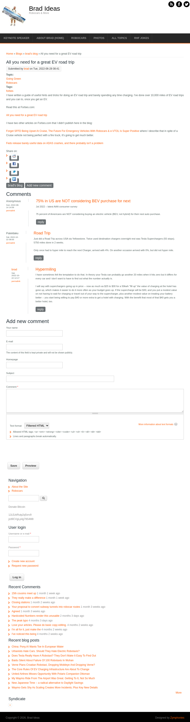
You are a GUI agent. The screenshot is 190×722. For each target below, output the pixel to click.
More (178, 692)
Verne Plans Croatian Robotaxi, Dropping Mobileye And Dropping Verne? (53, 664)
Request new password (25, 565)
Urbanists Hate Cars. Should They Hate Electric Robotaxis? (46, 651)
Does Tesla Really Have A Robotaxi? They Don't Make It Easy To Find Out (54, 655)
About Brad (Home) (50, 38)
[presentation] (38, 448)
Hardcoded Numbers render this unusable (35, 615)
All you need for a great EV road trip (26, 115)
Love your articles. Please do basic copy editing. (39, 625)
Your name (12, 327)
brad (26, 68)
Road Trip (42, 233)
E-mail (9, 341)
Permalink (10, 210)
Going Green (13, 78)
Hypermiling (46, 269)
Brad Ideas (44, 8)
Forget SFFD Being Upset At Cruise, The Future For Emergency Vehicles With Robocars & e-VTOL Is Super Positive (72, 131)
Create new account (23, 561)
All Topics (119, 38)
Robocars (78, 38)
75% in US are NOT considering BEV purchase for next (83, 201)
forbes (9, 90)
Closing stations (21, 602)
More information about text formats (156, 424)
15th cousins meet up (24, 593)
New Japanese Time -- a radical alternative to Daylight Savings (47, 682)
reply (41, 222)
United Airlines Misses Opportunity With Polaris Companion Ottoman (51, 673)
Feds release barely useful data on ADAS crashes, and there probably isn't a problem (54, 143)
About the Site (20, 486)
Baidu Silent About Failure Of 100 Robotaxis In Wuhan (43, 660)
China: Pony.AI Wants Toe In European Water (37, 646)
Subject (10, 373)
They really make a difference (28, 597)
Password (14, 547)
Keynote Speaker (16, 38)
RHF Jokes (141, 38)
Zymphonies (177, 717)
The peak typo (20, 620)
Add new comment (39, 185)
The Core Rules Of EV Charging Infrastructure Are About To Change (50, 669)
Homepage (12, 359)
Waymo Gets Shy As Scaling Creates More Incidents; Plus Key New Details (55, 687)
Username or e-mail (19, 533)
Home (9, 53)
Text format (16, 425)
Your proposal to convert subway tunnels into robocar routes (46, 606)
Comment (12, 387)
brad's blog (31, 53)
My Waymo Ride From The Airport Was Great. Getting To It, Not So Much (53, 678)
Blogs (19, 53)
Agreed (16, 611)
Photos (98, 38)
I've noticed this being (24, 634)
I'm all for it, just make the (26, 629)
